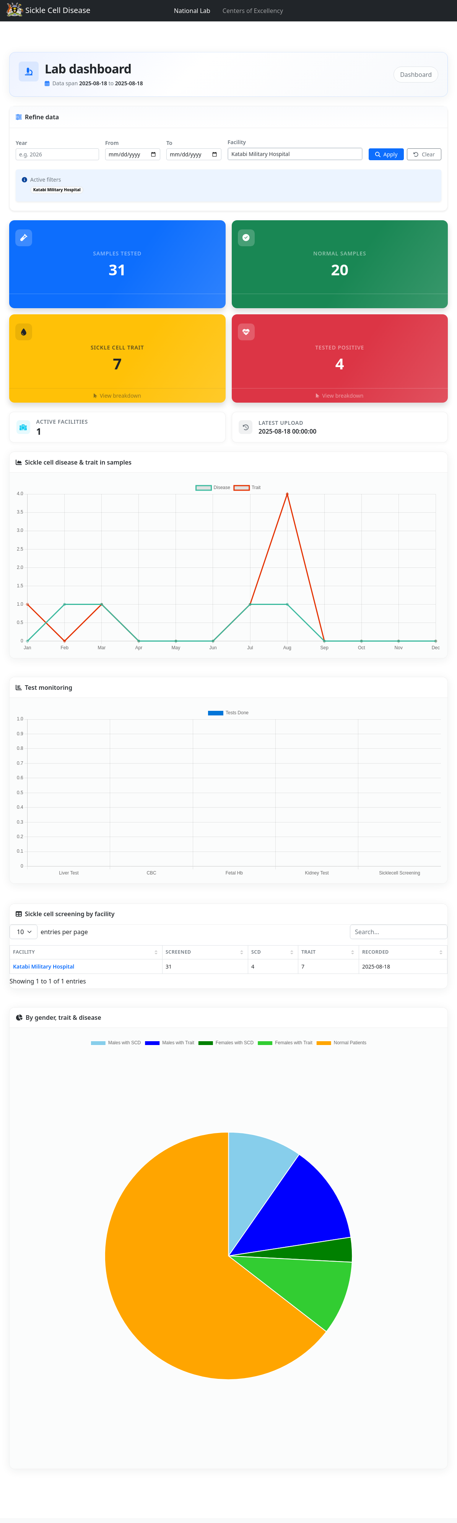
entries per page (49, 932)
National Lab (192, 11)
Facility (237, 142)
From (112, 142)
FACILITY (24, 952)
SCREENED (178, 952)
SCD (256, 952)
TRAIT (308, 952)
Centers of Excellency (253, 11)
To (169, 142)
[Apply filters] (386, 154)
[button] (117, 358)
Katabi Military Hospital (43, 966)
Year (21, 142)
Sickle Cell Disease (46, 11)
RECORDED (375, 952)
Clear (424, 154)
